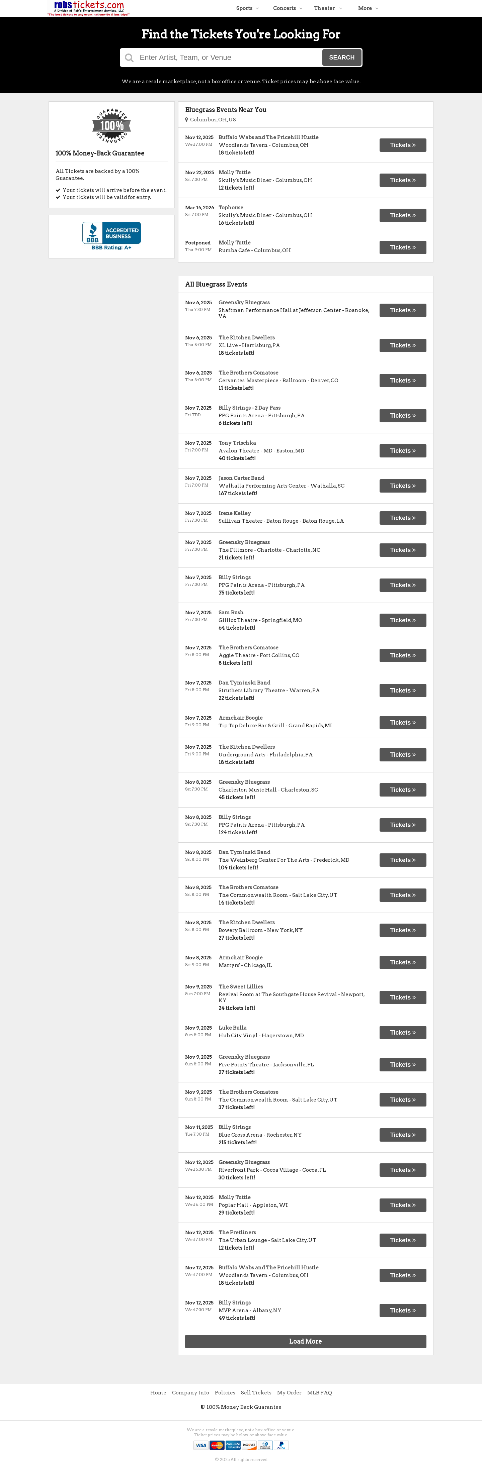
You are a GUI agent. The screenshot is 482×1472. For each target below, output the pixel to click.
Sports (247, 8)
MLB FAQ (319, 1393)
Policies (225, 1393)
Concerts (288, 8)
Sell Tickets (256, 1393)
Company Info (190, 1393)
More (368, 8)
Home (158, 1393)
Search (341, 57)
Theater (328, 8)
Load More (305, 1341)
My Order (289, 1393)
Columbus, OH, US (210, 120)
